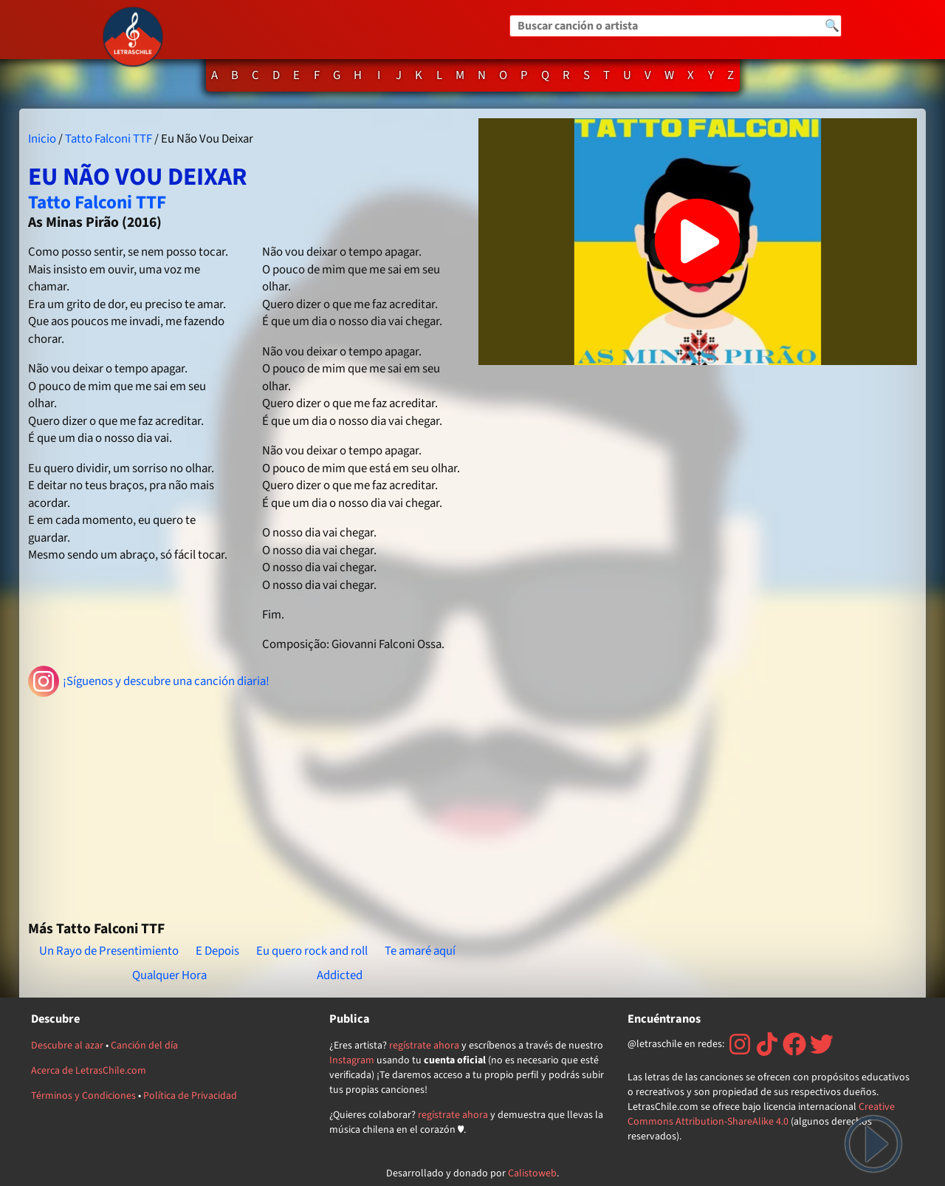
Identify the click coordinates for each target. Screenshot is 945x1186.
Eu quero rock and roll (312, 951)
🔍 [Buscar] (832, 26)
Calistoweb (532, 1173)
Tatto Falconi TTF (108, 139)
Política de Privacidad (190, 1095)
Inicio (42, 139)
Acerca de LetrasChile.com (88, 1070)
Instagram (351, 1060)
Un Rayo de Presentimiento (109, 951)
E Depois (217, 951)
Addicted (339, 975)
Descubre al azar (67, 1045)
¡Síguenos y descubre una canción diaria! (148, 681)
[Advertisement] (247, 802)
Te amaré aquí (420, 951)
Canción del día (144, 1045)
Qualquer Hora (169, 975)
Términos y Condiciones (83, 1095)
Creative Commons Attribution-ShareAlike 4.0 (761, 1114)
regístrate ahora (424, 1045)
